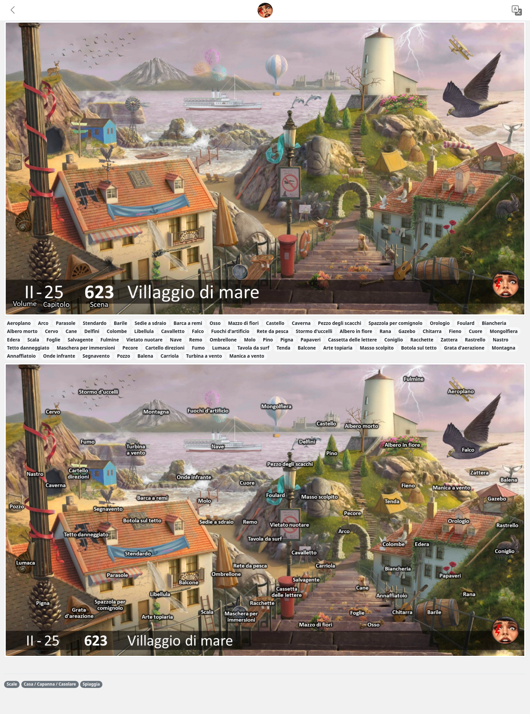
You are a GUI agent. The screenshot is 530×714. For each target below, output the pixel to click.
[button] (13, 10)
